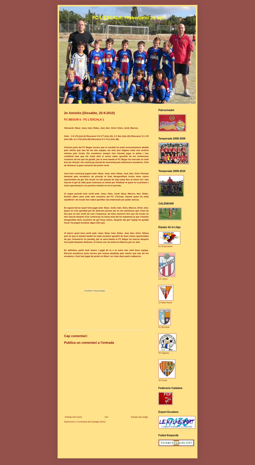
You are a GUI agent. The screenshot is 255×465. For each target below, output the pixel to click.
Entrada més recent (73, 417)
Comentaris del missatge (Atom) (91, 422)
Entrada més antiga (139, 417)
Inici (106, 417)
